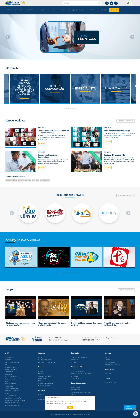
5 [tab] (72, 109)
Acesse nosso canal (126, 290)
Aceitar (70, 407)
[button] (129, 3)
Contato (104, 10)
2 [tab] (66, 109)
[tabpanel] (85, 89)
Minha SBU (114, 10)
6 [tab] (74, 109)
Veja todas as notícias (125, 121)
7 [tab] (76, 109)
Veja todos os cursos (125, 195)
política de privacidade (61, 401)
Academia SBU (93, 10)
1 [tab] (64, 109)
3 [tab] (68, 109)
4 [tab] (70, 109)
